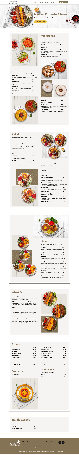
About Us (40, 2)
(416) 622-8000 (36, 448)
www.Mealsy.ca (37, 452)
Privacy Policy (60, 452)
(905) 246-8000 (24, 448)
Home (34, 2)
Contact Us (54, 2)
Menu (47, 2)
